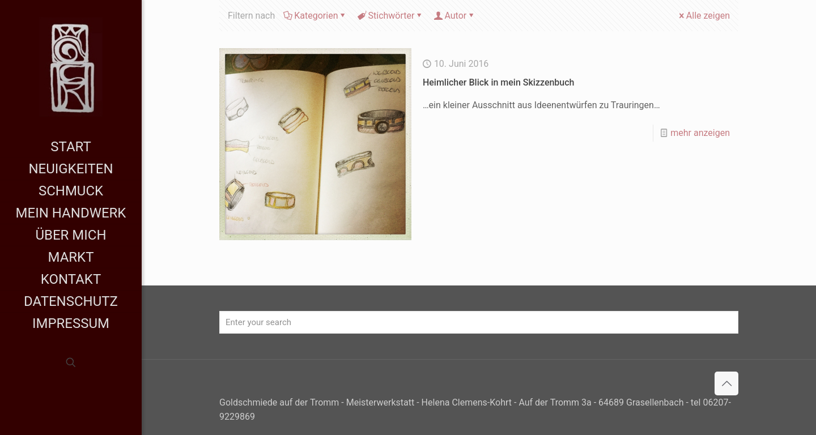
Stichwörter (391, 15)
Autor (454, 15)
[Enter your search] (478, 322)
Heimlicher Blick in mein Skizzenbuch (499, 82)
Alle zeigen (703, 15)
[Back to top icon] (726, 383)
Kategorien (315, 15)
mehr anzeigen (700, 132)
